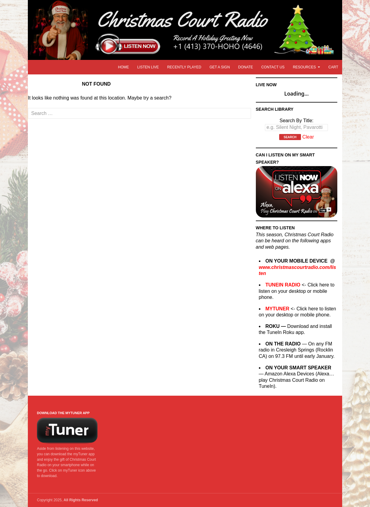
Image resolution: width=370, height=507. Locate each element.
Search (290, 137)
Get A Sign (220, 67)
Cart (333, 67)
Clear (308, 136)
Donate (245, 67)
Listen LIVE (148, 67)
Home (123, 67)
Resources (304, 67)
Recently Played (184, 67)
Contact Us (273, 67)
